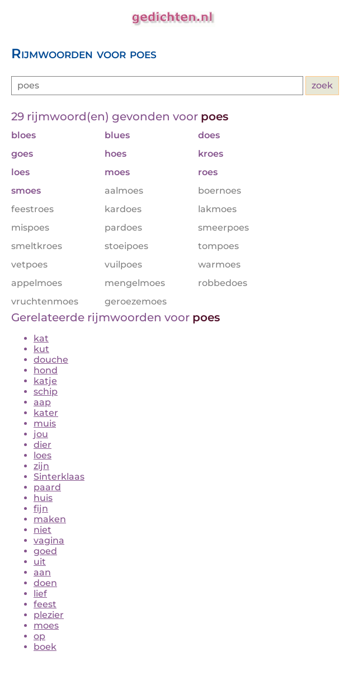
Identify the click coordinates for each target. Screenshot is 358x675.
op (39, 636)
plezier (49, 615)
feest (45, 604)
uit (40, 561)
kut (41, 349)
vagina (49, 540)
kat (41, 338)
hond (46, 370)
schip (46, 391)
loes (42, 455)
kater (46, 412)
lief (40, 593)
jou (41, 434)
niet (42, 529)
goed (45, 551)
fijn (41, 508)
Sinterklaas (59, 476)
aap (42, 402)
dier (42, 444)
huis (43, 498)
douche (51, 359)
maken (50, 519)
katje (45, 381)
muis (45, 423)
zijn (41, 466)
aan (42, 572)
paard (47, 487)
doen (45, 583)
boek (45, 646)
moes (46, 625)
